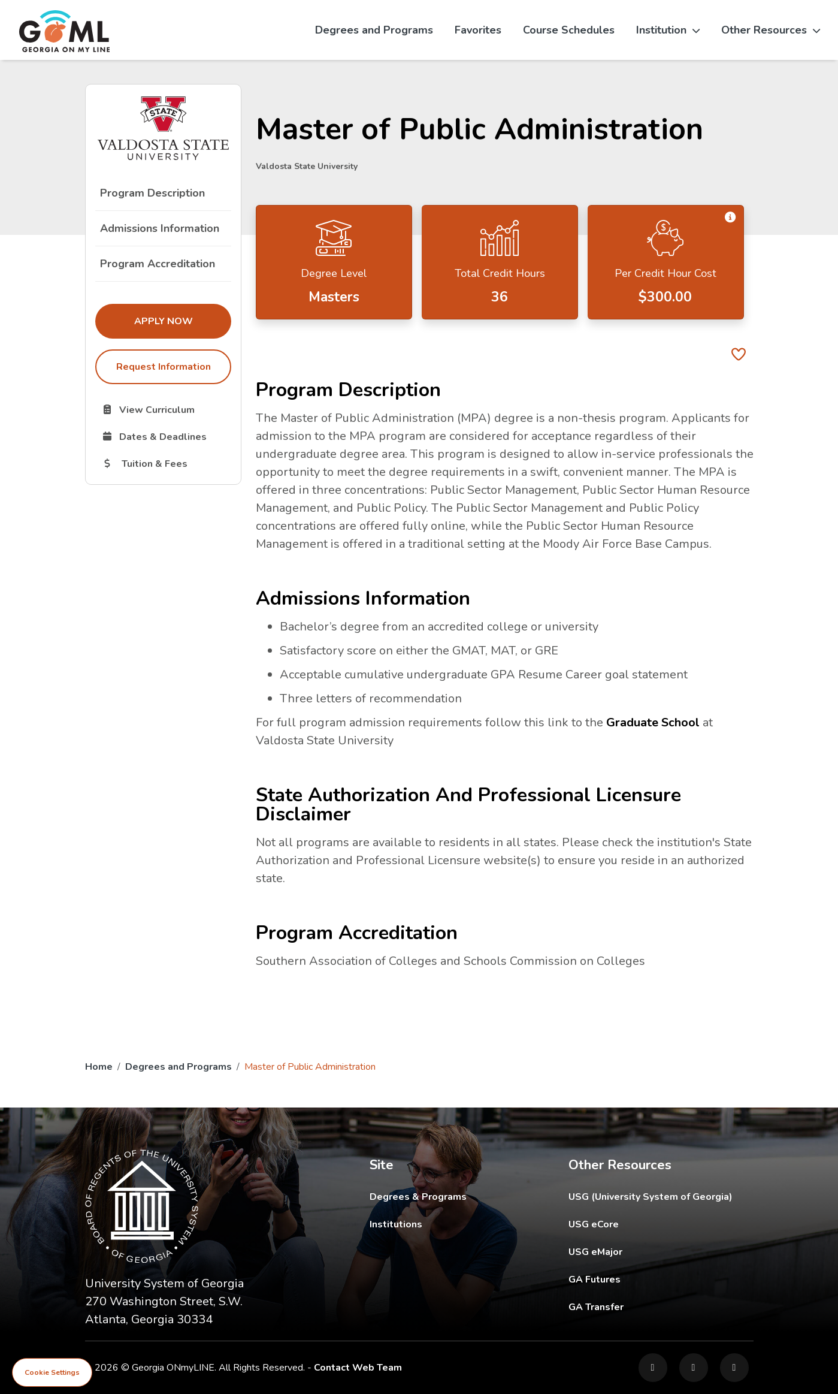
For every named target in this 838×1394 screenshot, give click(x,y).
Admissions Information (159, 228)
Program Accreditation (157, 264)
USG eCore (661, 1224)
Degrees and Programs (374, 30)
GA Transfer (661, 1307)
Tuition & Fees (166, 463)
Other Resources (770, 30)
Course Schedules (569, 30)
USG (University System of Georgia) (659, 1196)
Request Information (163, 366)
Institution (668, 30)
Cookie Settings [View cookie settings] (52, 1372)
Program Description (152, 193)
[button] (730, 217)
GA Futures (661, 1279)
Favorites (478, 30)
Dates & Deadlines (166, 436)
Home (99, 1066)
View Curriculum (166, 409)
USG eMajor (661, 1252)
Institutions (396, 1224)
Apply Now (182, 320)
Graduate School (653, 722)
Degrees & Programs (418, 1196)
